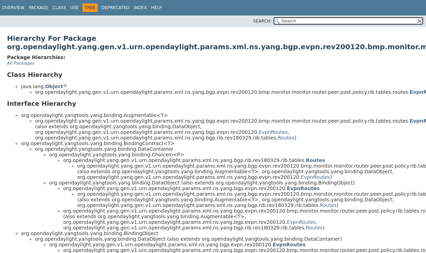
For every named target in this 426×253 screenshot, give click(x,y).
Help (156, 7)
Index (140, 7)
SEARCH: (262, 21)
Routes (286, 138)
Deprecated (115, 7)
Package (38, 7)
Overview (13, 7)
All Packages (20, 63)
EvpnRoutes (273, 132)
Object (54, 86)
